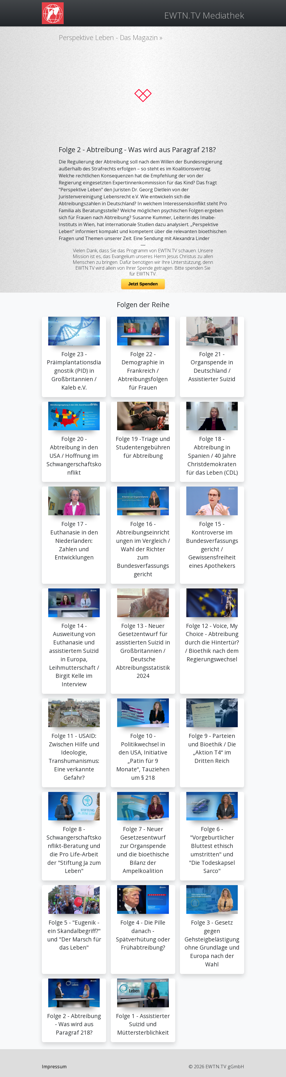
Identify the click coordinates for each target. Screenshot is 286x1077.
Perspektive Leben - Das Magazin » (110, 37)
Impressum (54, 1066)
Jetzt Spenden (143, 283)
